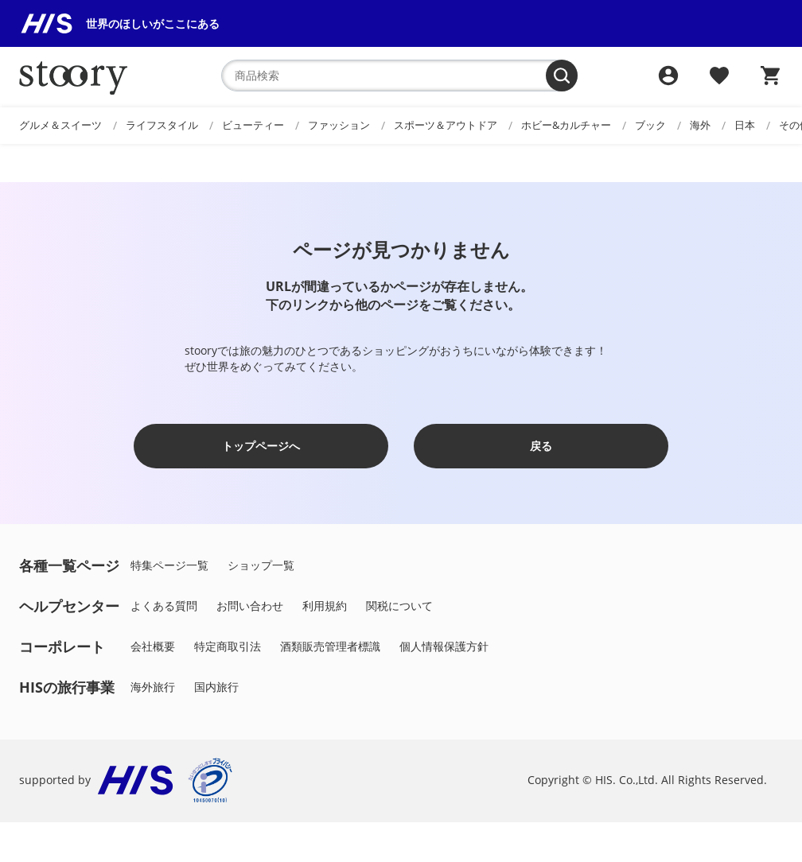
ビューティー (253, 125)
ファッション (339, 125)
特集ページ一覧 (169, 565)
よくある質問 (163, 605)
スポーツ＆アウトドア (445, 125)
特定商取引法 (227, 646)
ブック (650, 125)
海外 (700, 125)
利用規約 (324, 605)
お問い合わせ (249, 605)
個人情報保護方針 (444, 646)
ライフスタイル (162, 125)
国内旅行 (216, 686)
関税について (399, 605)
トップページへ (261, 445)
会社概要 (152, 646)
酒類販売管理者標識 (330, 646)
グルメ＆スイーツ (60, 125)
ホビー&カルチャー (566, 125)
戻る (541, 445)
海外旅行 (152, 686)
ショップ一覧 (261, 565)
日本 (744, 125)
